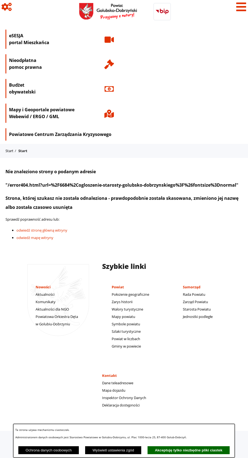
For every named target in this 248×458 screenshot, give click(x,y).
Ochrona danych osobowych (49, 450)
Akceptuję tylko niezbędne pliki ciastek (189, 450)
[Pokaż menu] (241, 7)
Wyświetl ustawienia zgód (113, 450)
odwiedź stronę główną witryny (41, 230)
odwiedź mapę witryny (34, 237)
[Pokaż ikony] (7, 7)
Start (9, 150)
